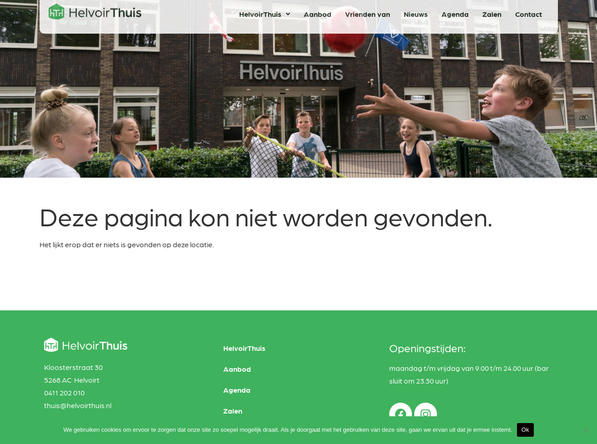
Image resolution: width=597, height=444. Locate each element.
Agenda (455, 11)
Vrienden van (367, 11)
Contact (528, 11)
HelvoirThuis (264, 11)
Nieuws (416, 11)
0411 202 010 (64, 392)
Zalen (492, 11)
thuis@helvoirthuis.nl (77, 405)
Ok (525, 429)
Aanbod (317, 11)
